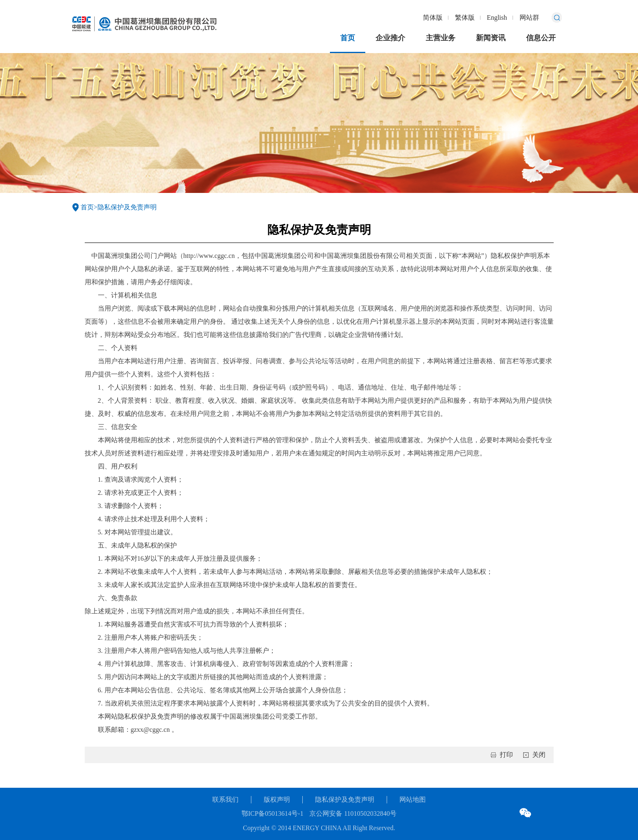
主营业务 (440, 38)
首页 (347, 38)
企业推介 (390, 38)
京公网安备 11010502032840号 (352, 813)
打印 (506, 754)
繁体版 (465, 17)
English (497, 17)
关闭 (538, 754)
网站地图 (412, 799)
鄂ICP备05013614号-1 (272, 813)
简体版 (433, 17)
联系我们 (225, 799)
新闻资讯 (491, 38)
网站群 (529, 17)
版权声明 (277, 799)
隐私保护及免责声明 (127, 207)
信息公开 (541, 38)
